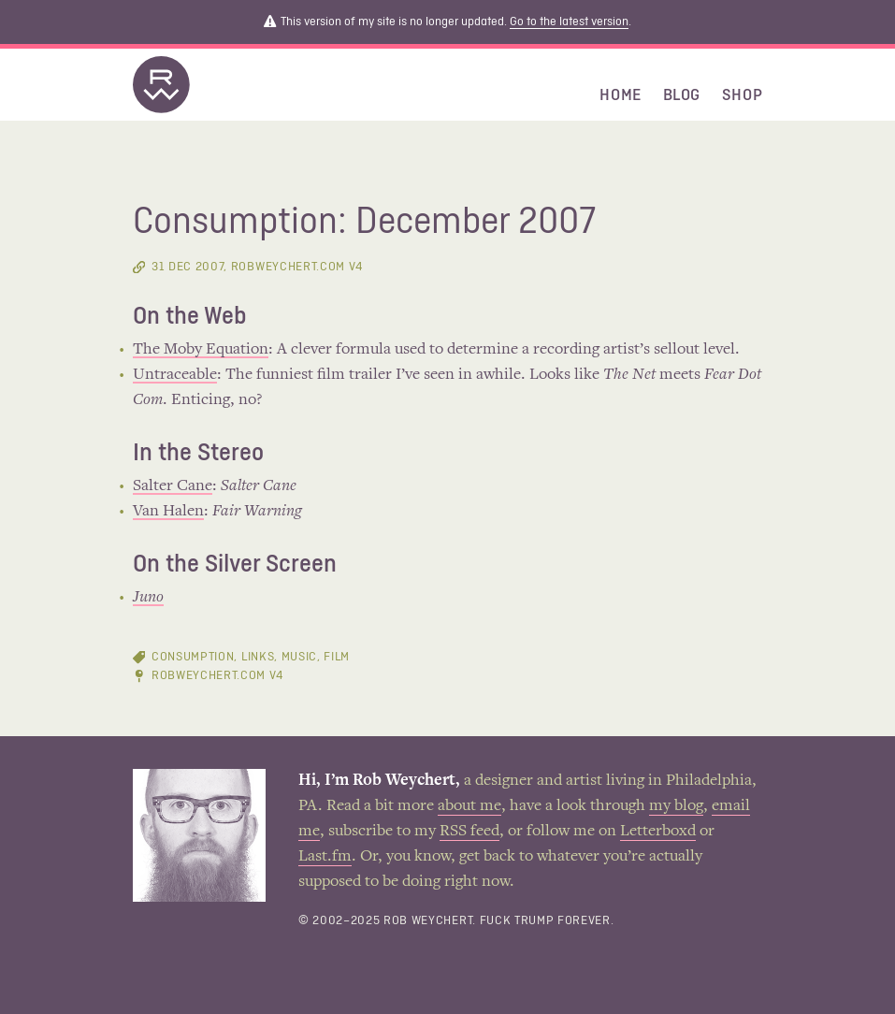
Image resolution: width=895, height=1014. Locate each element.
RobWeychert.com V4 (217, 676)
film (337, 657)
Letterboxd (658, 831)
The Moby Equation (200, 349)
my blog (676, 806)
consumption (193, 657)
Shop (742, 95)
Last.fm (325, 856)
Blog (682, 95)
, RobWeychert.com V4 (257, 267)
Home (620, 95)
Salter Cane (172, 486)
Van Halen (168, 511)
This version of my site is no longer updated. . (447, 22)
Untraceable (175, 375)
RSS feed (469, 831)
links (257, 657)
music (299, 657)
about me (469, 806)
